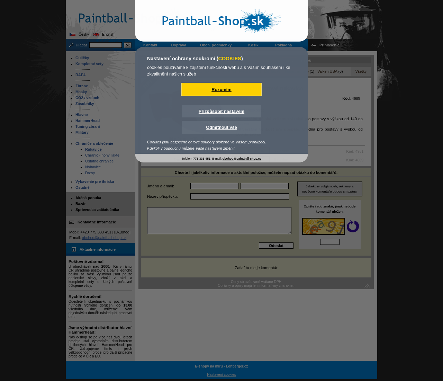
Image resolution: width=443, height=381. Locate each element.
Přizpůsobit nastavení (221, 111)
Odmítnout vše (221, 127)
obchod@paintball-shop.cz (242, 158)
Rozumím (221, 89)
